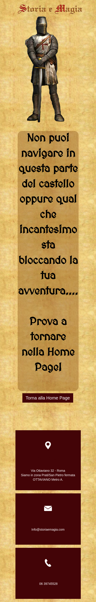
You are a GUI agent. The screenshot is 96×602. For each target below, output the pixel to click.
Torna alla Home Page (48, 397)
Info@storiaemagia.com (47, 529)
